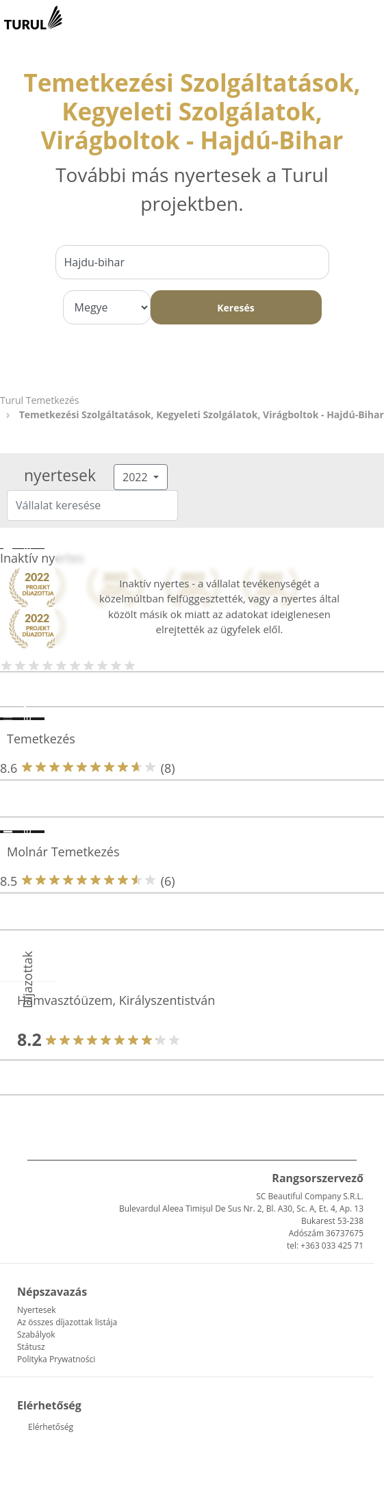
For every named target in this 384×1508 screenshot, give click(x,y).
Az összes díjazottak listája (67, 1322)
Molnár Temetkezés (63, 851)
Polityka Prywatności (56, 1359)
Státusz (31, 1347)
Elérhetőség (50, 1427)
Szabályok (36, 1334)
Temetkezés (41, 738)
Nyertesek (36, 1310)
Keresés (235, 307)
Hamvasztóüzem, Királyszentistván (116, 1000)
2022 (137, 477)
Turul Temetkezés (39, 400)
